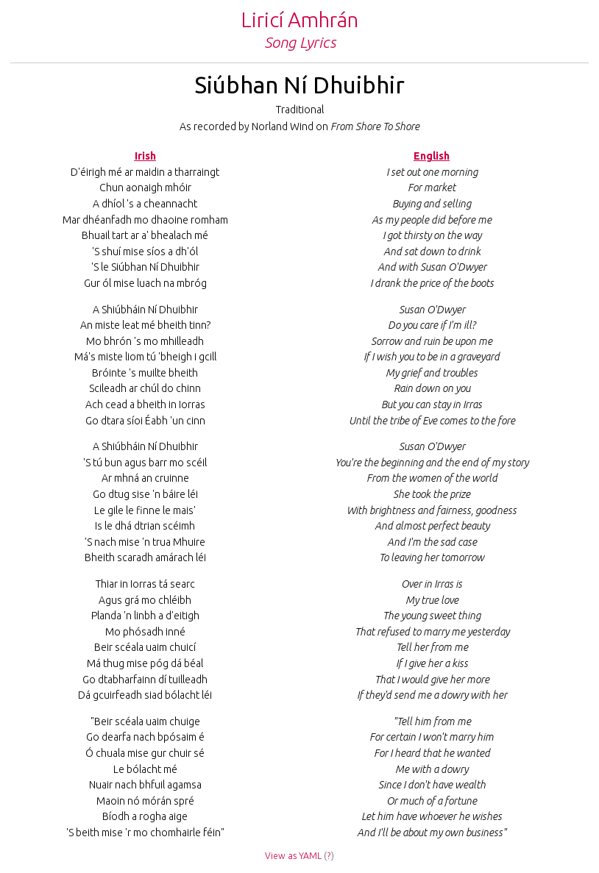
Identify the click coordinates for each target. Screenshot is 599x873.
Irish (145, 156)
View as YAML (293, 855)
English (432, 156)
